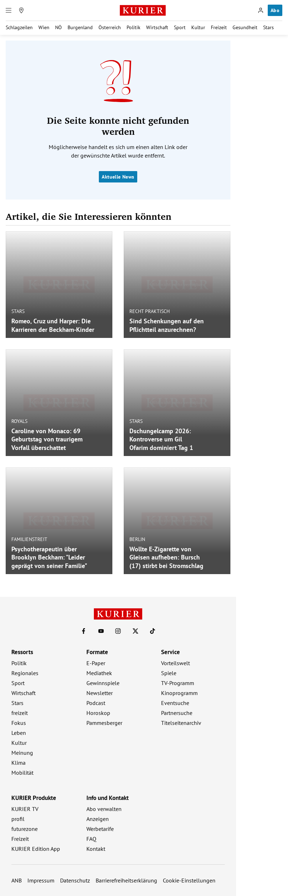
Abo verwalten (104, 808)
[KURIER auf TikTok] (152, 631)
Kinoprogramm (179, 692)
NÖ (58, 27)
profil (18, 818)
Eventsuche (175, 702)
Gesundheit (245, 27)
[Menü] (8, 10)
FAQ (91, 838)
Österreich (109, 27)
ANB (16, 880)
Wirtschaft (157, 27)
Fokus (18, 722)
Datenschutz (75, 880)
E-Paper (95, 663)
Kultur (198, 27)
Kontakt (95, 848)
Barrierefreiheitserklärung (126, 880)
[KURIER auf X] (135, 631)
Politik (133, 27)
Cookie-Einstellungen (189, 880)
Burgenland (80, 27)
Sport (180, 27)
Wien (43, 27)
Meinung (22, 752)
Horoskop (98, 712)
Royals (19, 421)
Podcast (95, 702)
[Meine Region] (21, 10)
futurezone (24, 828)
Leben (18, 732)
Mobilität (22, 772)
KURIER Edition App (35, 848)
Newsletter (99, 692)
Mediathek (99, 673)
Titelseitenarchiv (181, 722)
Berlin (137, 539)
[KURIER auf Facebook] (83, 631)
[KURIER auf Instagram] (118, 631)
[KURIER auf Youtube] (101, 631)
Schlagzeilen (19, 27)
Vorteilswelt (175, 663)
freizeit (19, 712)
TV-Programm (177, 682)
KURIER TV (24, 808)
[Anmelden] (260, 10)
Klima (18, 762)
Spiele (168, 673)
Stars (268, 27)
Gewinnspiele (102, 682)
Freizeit (219, 27)
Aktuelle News (118, 177)
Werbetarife (100, 828)
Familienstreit (29, 539)
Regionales (24, 673)
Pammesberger (104, 722)
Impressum (40, 880)
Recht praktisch (149, 311)
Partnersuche (176, 712)
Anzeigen (97, 818)
